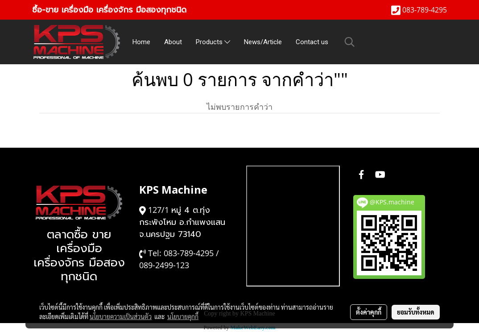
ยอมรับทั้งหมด (415, 312)
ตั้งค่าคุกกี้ (368, 312)
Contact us (312, 42)
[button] (349, 41)
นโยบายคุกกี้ (182, 316)
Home (141, 42)
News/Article (263, 42)
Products (213, 42)
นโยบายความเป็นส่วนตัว (121, 316)
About (173, 42)
